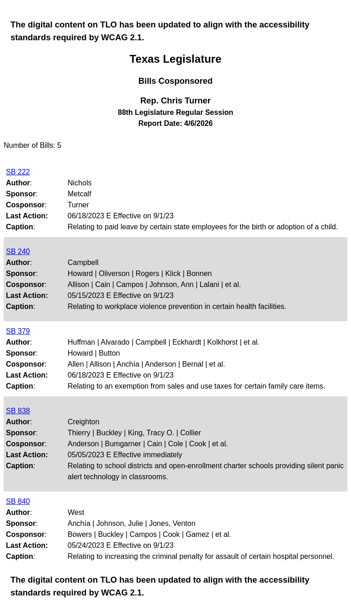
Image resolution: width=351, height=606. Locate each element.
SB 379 (18, 331)
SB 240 (18, 251)
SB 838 (18, 411)
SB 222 (18, 172)
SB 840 (18, 501)
